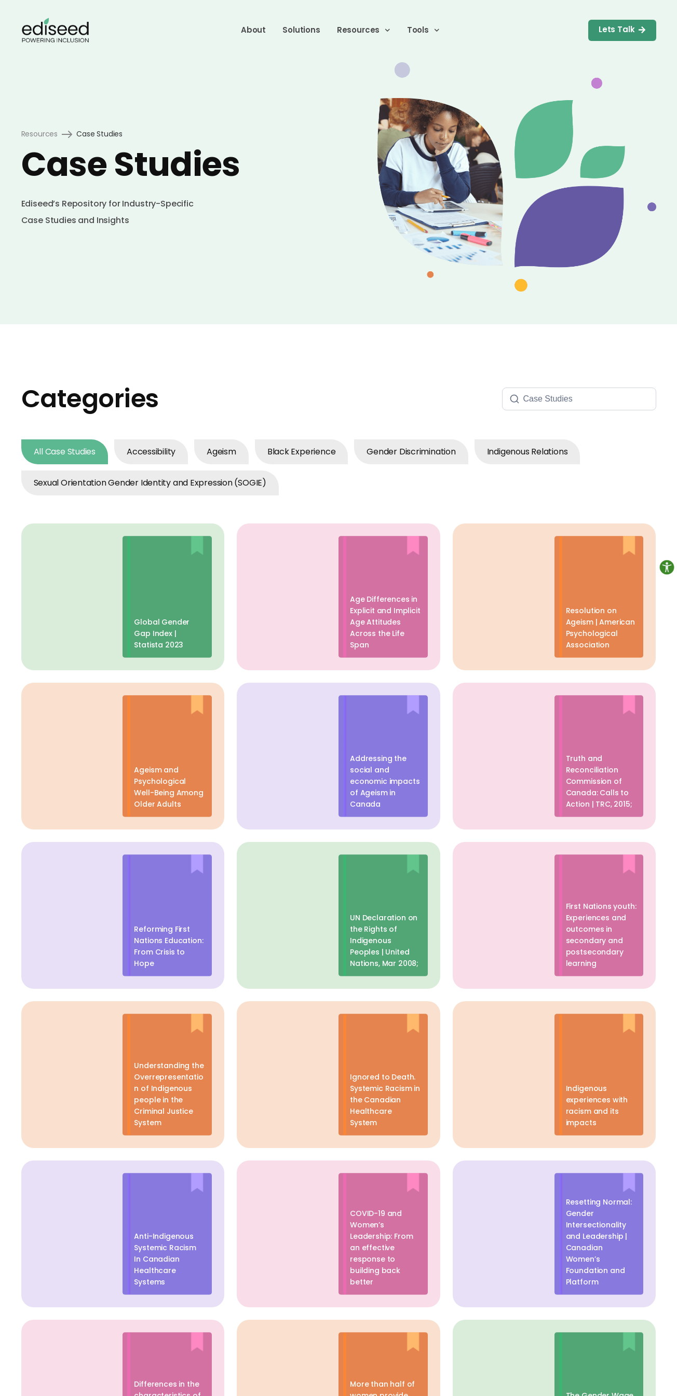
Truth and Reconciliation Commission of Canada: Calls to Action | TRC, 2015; (599, 781)
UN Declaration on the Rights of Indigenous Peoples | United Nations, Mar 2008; (384, 941)
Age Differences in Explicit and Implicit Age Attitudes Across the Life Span (385, 622)
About (253, 29)
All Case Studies (65, 452)
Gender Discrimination (411, 452)
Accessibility (151, 452)
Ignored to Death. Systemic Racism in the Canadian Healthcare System (385, 1100)
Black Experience (301, 452)
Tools (423, 30)
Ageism (221, 452)
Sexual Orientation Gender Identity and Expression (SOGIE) (150, 483)
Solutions (301, 29)
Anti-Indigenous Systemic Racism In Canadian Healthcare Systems (165, 1259)
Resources (363, 30)
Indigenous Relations (527, 452)
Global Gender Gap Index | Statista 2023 (161, 633)
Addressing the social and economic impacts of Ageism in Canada (384, 781)
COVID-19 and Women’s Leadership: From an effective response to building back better (381, 1247)
